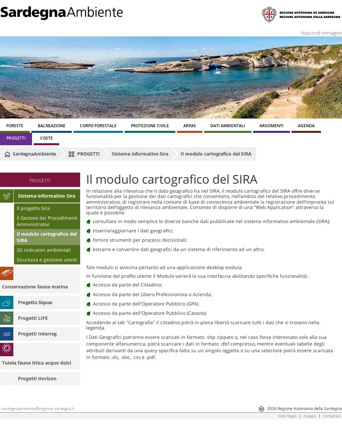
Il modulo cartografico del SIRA (216, 154)
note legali (287, 416)
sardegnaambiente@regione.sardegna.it (37, 408)
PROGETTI (84, 154)
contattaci (332, 416)
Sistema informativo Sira (140, 154)
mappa (310, 416)
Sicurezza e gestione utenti (47, 259)
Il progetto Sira (33, 208)
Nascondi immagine (321, 33)
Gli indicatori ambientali (44, 250)
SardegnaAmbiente (30, 154)
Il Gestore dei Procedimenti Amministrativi (47, 221)
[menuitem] (15, 127)
